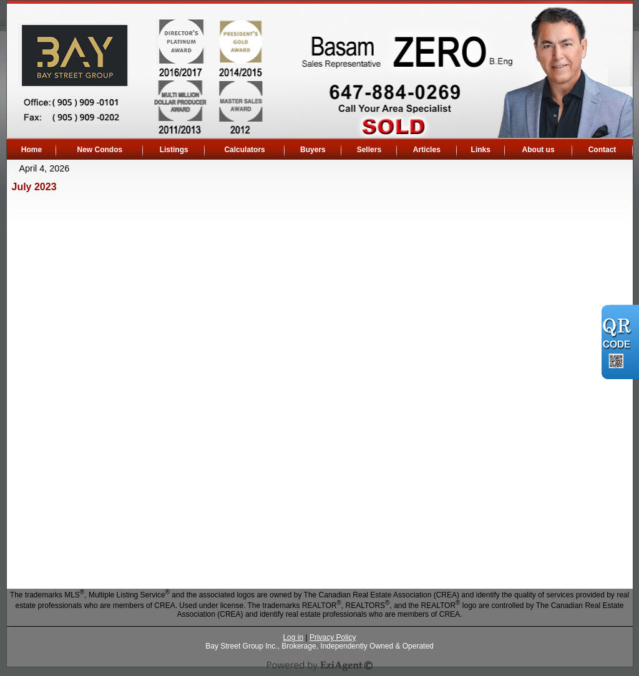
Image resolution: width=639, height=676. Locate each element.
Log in (293, 637)
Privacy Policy (333, 637)
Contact (602, 149)
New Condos (99, 149)
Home (31, 149)
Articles (427, 149)
